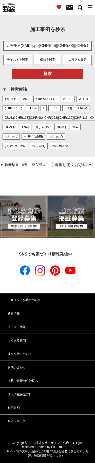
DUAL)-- (10, 127)
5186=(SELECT (46, 99)
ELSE (55, 108)
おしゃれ (11, 99)
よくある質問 (17, 340)
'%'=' (75, 127)
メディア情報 (17, 327)
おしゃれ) (38, 146)
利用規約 (14, 408)
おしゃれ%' (43, 127)
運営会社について (20, 354)
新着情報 (14, 313)
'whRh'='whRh (33, 136)
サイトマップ (17, 421)
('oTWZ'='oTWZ (15, 146)
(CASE (68, 99)
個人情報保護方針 (20, 394)
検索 (48, 73)
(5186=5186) (13, 108)
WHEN (83, 99)
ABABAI (68, 447)
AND (26, 99)
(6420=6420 (59, 146)
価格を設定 (47, 60)
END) (68, 108)
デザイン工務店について (24, 300)
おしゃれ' (11, 136)
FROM (82, 108)
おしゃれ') (56, 136)
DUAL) (61, 127)
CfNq (25, 127)
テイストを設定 (17, 60)
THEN (32, 108)
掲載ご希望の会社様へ (23, 381)
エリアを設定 (77, 60)
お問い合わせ (17, 367)
